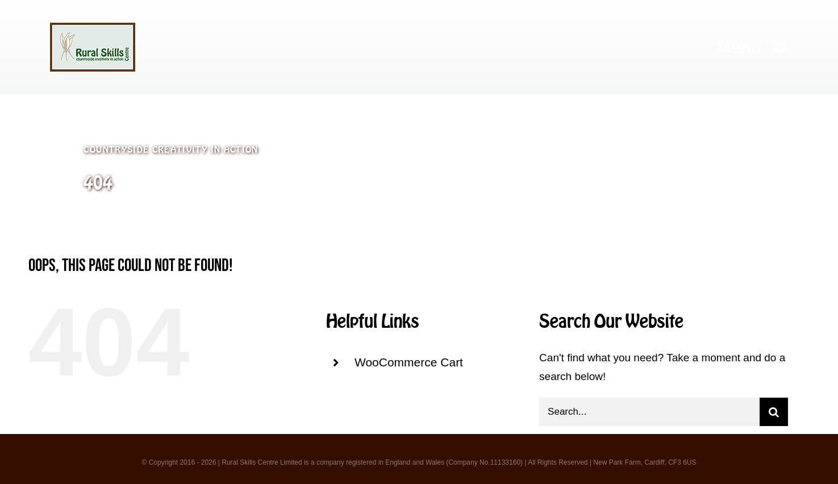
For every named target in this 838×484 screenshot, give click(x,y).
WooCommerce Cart (409, 362)
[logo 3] (92, 28)
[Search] (774, 412)
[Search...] (649, 412)
